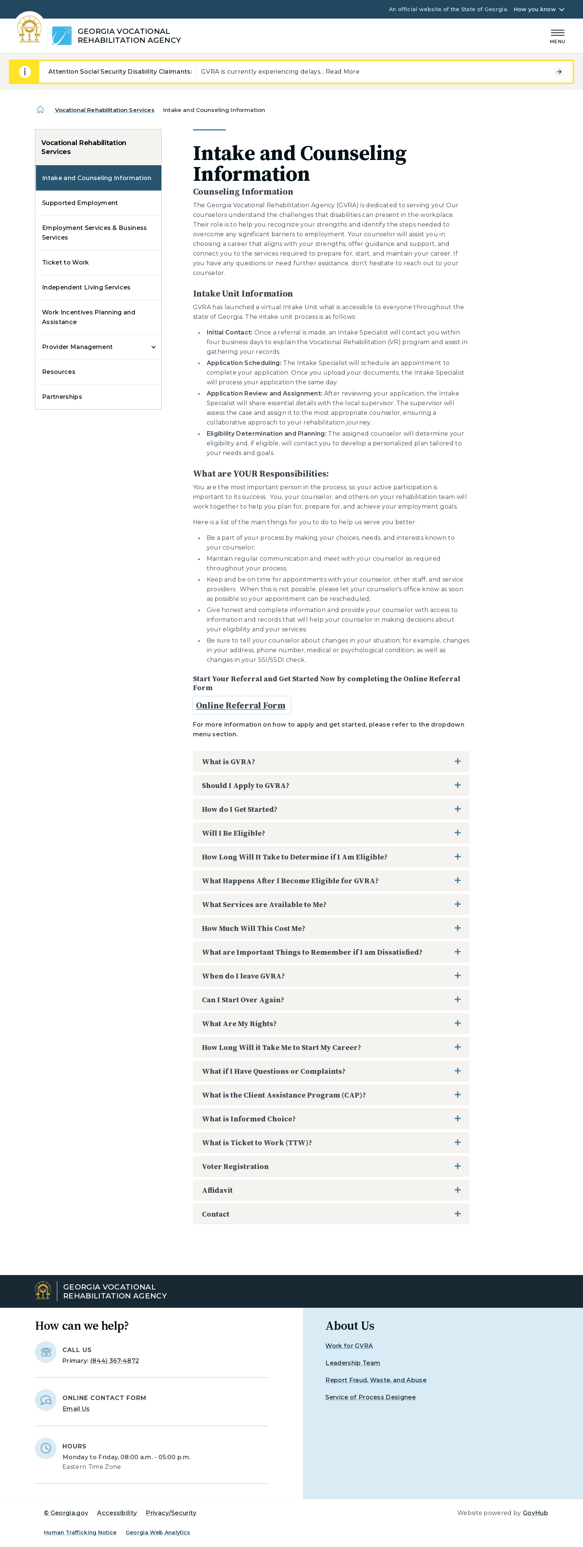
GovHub (535, 1512)
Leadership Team (352, 1363)
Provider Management (77, 346)
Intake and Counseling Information (97, 178)
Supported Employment (80, 202)
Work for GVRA (349, 1345)
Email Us (76, 1408)
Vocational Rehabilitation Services (104, 109)
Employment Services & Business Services (94, 232)
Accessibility (117, 1512)
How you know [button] (535, 9)
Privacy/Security (171, 1512)
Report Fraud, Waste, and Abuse (375, 1380)
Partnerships (62, 396)
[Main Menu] (558, 35)
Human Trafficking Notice (80, 1532)
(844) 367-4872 (114, 1360)
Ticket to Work (65, 262)
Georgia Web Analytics (158, 1532)
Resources (58, 371)
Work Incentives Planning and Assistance (88, 317)
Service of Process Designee (370, 1397)
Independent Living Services (86, 287)
